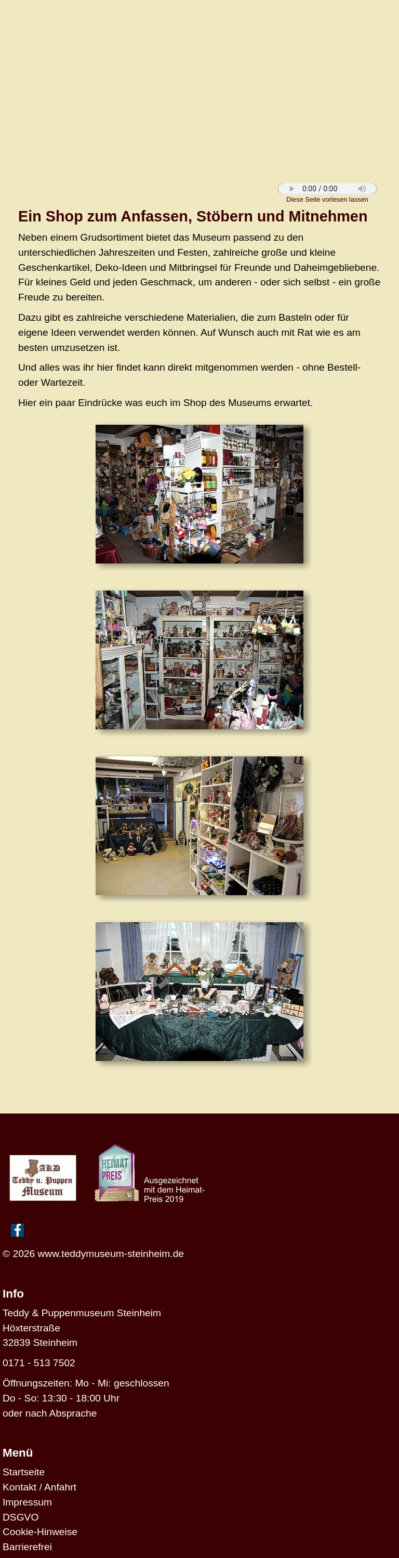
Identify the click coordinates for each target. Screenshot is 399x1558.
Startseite (24, 1472)
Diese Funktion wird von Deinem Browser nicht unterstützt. (327, 189)
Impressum (27, 1502)
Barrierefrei (27, 1546)
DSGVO (20, 1517)
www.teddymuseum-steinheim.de (110, 1253)
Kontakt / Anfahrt (39, 1487)
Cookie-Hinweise (40, 1531)
